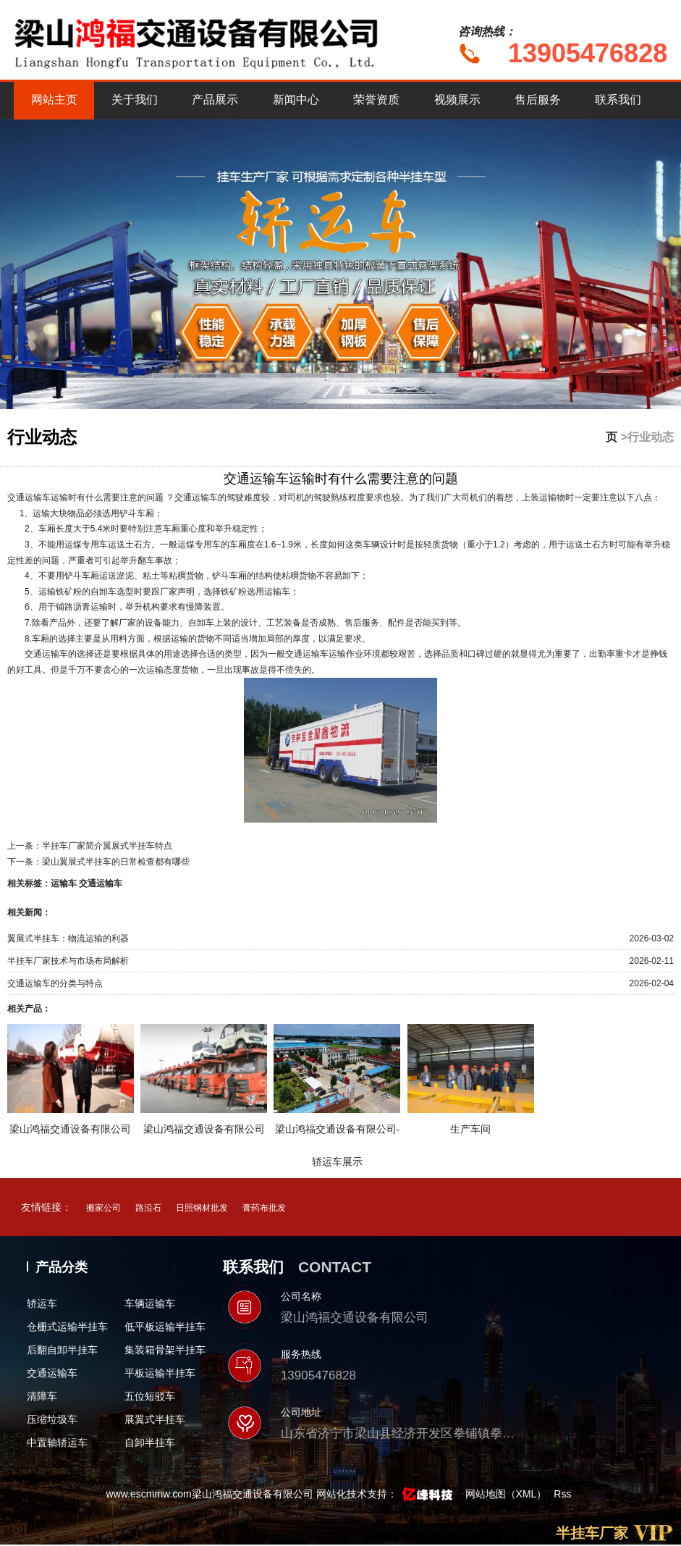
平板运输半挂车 (159, 1373)
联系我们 (618, 99)
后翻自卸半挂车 (62, 1350)
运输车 (64, 883)
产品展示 (215, 99)
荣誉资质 (376, 99)
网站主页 (54, 99)
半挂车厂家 (592, 1533)
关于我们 (134, 99)
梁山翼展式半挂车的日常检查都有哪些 (116, 862)
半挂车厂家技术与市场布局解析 (68, 961)
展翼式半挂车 (154, 1419)
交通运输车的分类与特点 (55, 983)
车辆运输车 (149, 1303)
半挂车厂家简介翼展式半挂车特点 (107, 846)
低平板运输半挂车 (165, 1326)
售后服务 (538, 99)
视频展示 (457, 99)
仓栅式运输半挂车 (67, 1326)
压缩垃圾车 (52, 1419)
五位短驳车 (149, 1396)
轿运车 (42, 1303)
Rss (562, 1494)
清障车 (42, 1396)
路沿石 (148, 1208)
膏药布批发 (264, 1208)
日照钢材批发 (202, 1208)
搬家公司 (103, 1208)
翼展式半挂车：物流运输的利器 (68, 938)
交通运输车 (100, 883)
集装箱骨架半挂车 (165, 1350)
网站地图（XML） (506, 1494)
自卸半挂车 (149, 1442)
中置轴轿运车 (57, 1442)
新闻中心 (296, 99)
